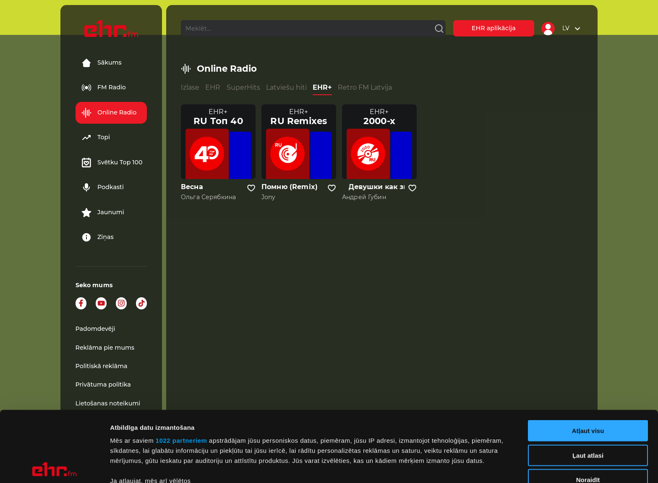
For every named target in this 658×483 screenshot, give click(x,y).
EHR (212, 87)
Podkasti (102, 187)
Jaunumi (102, 213)
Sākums (101, 63)
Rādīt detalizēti (457, 466)
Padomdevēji (95, 328)
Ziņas (97, 237)
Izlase (190, 87)
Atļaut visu (588, 360)
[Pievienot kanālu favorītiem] (251, 188)
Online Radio (108, 113)
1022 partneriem (181, 370)
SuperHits (243, 87)
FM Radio (103, 88)
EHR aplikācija (494, 28)
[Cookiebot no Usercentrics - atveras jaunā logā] (54, 466)
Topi (95, 137)
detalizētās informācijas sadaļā (411, 443)
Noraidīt (588, 409)
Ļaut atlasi (587, 384)
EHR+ (322, 87)
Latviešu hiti (286, 87)
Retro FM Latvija (365, 87)
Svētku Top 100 (112, 163)
